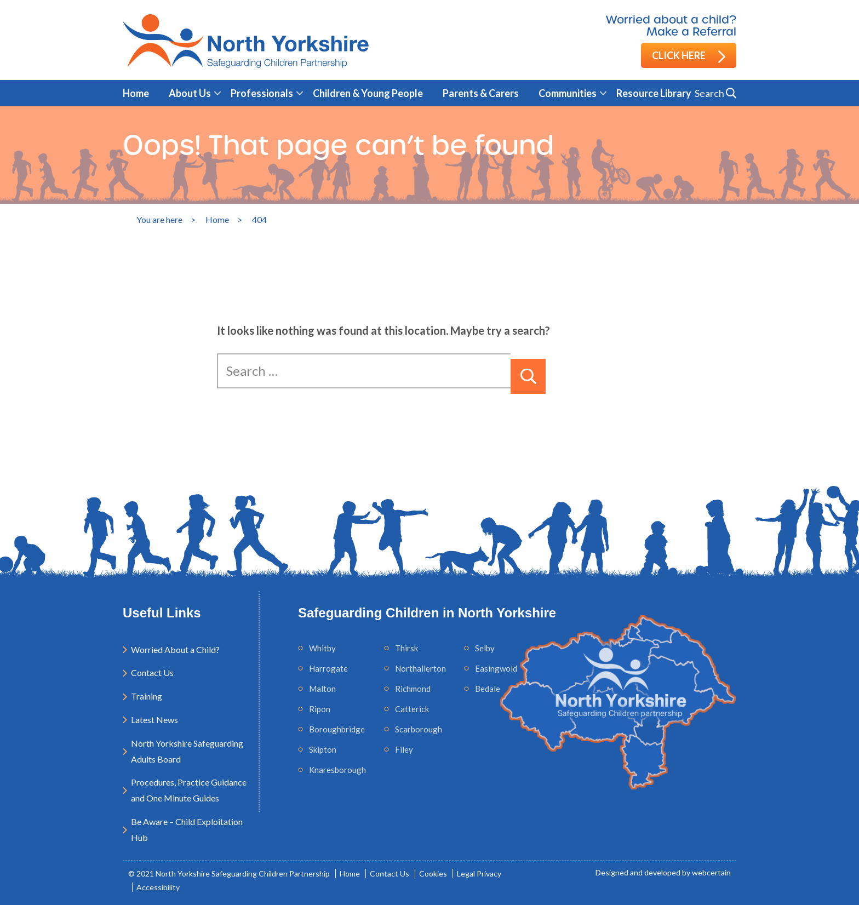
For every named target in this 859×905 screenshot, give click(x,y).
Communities (568, 93)
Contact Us (152, 672)
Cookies (433, 873)
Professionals (262, 93)
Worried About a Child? (175, 649)
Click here (688, 56)
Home (136, 93)
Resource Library (653, 93)
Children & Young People (368, 93)
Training (146, 696)
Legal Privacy (479, 873)
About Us (190, 93)
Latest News (154, 719)
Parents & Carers (481, 93)
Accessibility (158, 887)
